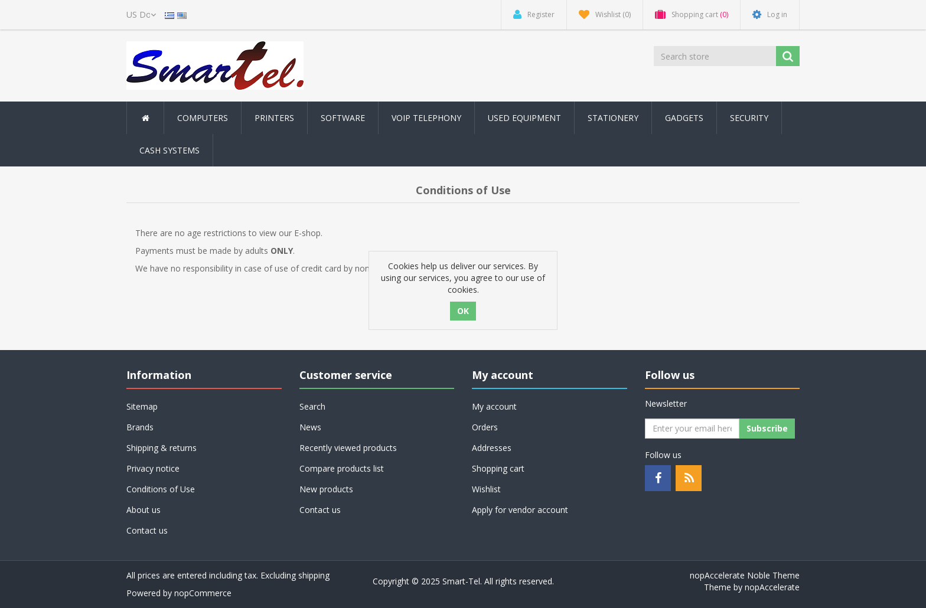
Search (312, 406)
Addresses (491, 447)
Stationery (613, 117)
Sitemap (142, 406)
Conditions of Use (160, 489)
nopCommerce (202, 593)
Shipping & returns (161, 447)
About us (143, 509)
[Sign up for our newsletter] (692, 429)
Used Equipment (524, 117)
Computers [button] (202, 117)
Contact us (147, 530)
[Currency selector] (141, 15)
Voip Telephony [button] (426, 117)
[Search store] (716, 56)
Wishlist (486, 489)
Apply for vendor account (520, 509)
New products (326, 489)
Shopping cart (498, 468)
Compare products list (341, 468)
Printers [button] (274, 117)
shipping (314, 575)
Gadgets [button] (684, 117)
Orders (485, 427)
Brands (140, 427)
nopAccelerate (772, 587)
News (310, 427)
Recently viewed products (348, 447)
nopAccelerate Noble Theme (745, 575)
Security (749, 117)
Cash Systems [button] (169, 150)
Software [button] (343, 117)
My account (494, 406)
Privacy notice (153, 468)
